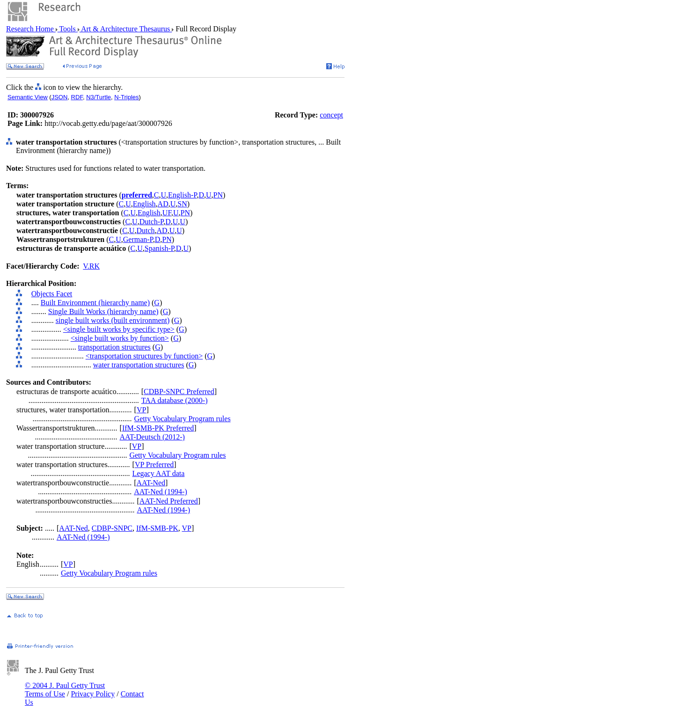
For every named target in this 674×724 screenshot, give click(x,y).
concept (331, 115)
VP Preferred (154, 464)
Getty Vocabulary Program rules (182, 419)
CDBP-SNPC (112, 528)
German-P (138, 239)
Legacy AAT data (158, 473)
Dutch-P (151, 222)
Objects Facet (52, 294)
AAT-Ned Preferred (168, 501)
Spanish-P (159, 248)
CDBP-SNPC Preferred (179, 391)
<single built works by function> (120, 338)
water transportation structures (138, 365)
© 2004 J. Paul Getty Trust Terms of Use (65, 689)
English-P (182, 195)
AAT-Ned (150, 483)
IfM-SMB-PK (157, 528)
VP (141, 410)
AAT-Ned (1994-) (160, 492)
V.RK (91, 266)
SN (182, 204)
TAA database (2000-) (174, 400)
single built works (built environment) (113, 320)
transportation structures (114, 347)
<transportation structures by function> (144, 356)
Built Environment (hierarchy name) (95, 303)
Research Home (31, 29)
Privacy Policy (93, 694)
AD (163, 204)
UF (166, 213)
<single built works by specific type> (119, 329)
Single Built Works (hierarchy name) (103, 311)
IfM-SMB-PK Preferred (158, 428)
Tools (68, 29)
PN (218, 195)
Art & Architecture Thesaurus (126, 29)
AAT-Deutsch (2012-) (152, 437)
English (144, 204)
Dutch (145, 230)
